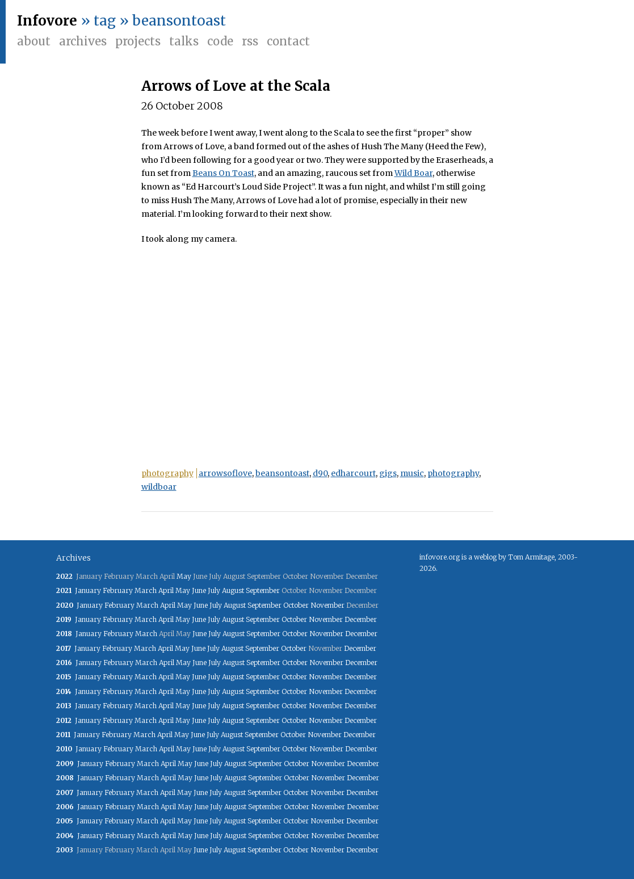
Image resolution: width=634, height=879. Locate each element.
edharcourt (353, 473)
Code (220, 41)
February (118, 590)
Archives (83, 41)
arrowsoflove (225, 473)
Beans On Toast (223, 173)
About (34, 41)
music (412, 473)
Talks (184, 41)
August (233, 590)
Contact (288, 41)
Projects (138, 41)
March (146, 590)
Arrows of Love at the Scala (235, 86)
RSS (250, 41)
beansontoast (282, 473)
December (361, 619)
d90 (320, 473)
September (263, 590)
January (88, 590)
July (214, 590)
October (296, 605)
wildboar (159, 487)
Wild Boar (413, 173)
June (199, 590)
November (327, 605)
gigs (388, 473)
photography (167, 473)
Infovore (47, 21)
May (184, 576)
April (166, 590)
